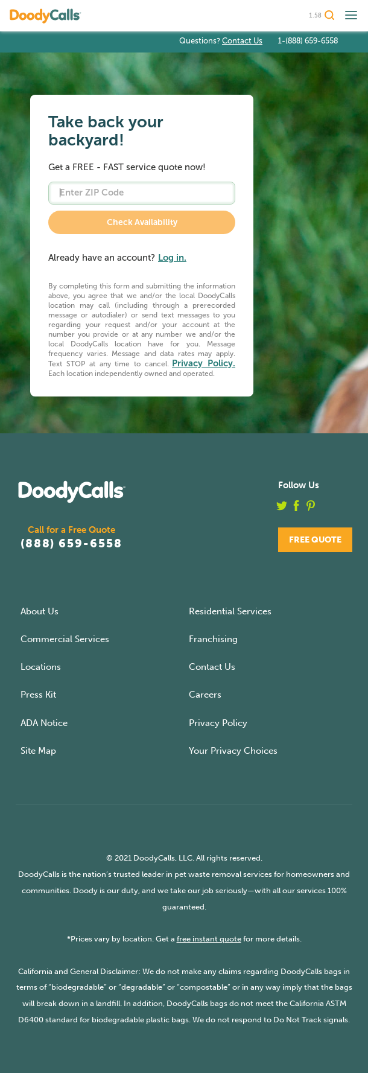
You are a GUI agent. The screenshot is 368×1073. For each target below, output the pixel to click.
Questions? (220, 40)
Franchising (213, 639)
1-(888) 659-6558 (308, 40)
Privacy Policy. (203, 363)
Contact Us (242, 40)
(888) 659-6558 (71, 543)
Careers (205, 694)
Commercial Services (65, 639)
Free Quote (315, 540)
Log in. (172, 257)
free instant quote (209, 938)
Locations (41, 666)
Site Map (38, 750)
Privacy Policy (218, 723)
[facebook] (296, 508)
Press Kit (38, 694)
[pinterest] (310, 508)
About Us (40, 611)
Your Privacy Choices (233, 750)
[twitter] (281, 508)
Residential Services (230, 611)
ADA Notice (44, 723)
